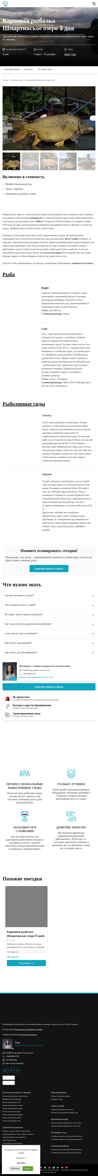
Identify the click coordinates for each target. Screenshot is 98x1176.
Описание (28, 69)
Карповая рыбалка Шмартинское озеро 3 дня (65, 1126)
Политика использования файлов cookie (75, 1170)
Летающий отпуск (59, 1132)
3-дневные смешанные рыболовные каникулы (66, 1153)
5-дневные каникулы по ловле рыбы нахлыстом (66, 1139)
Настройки (21, 1163)
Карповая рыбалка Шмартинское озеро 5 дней (66, 1123)
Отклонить (15, 1168)
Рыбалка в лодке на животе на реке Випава (16, 1131)
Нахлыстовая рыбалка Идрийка (13, 1115)
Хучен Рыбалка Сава (9, 1140)
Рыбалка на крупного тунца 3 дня (62, 1109)
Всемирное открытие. (29, 1035)
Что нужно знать (45, 69)
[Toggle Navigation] (94, 3)
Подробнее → (26, 963)
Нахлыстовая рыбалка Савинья (13, 1105)
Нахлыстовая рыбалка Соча (11, 1121)
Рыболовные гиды (24, 404)
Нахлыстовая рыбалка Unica (12, 1118)
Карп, (67, 54)
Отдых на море (57, 1106)
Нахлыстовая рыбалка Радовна (13, 1108)
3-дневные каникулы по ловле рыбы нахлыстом (66, 1136)
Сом (73, 54)
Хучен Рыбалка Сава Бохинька (12, 1143)
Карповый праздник (59, 1119)
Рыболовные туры (16, 80)
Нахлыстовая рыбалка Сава (11, 1102)
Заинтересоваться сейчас (49, 568)
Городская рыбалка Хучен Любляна (14, 1137)
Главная (5, 80)
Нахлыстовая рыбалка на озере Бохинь (15, 1096)
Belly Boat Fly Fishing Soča (12, 1099)
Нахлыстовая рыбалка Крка (11, 1111)
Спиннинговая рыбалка (13, 1127)
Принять (27, 1168)
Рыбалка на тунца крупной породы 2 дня (64, 1112)
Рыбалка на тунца (57, 1099)
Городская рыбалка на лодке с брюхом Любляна (18, 1134)
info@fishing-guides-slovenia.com (34, 670)
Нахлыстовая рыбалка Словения (17, 1092)
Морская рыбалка (58, 1092)
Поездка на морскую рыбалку (60, 1096)
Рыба (9, 274)
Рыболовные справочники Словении (28, 1029)
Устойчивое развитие (49, 1172)
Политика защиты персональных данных (46, 1170)
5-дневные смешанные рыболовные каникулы (66, 1149)
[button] (92, 118)
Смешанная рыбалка (60, 1146)
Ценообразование (12, 69)
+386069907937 (27, 674)
